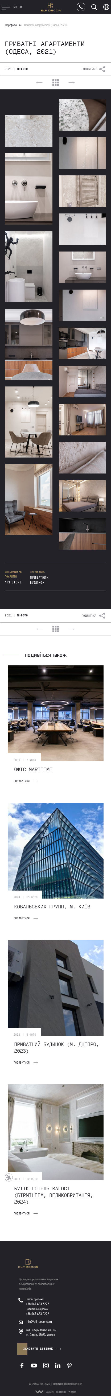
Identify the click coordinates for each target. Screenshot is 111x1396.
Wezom (72, 1392)
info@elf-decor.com (39, 1321)
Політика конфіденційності (67, 1384)
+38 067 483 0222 (37, 1314)
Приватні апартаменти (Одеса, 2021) (45, 25)
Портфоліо (11, 25)
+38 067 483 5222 (37, 1304)
